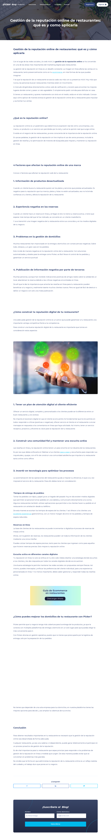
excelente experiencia (22, 514)
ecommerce (57, 72)
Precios (66, 4)
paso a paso (65, 452)
